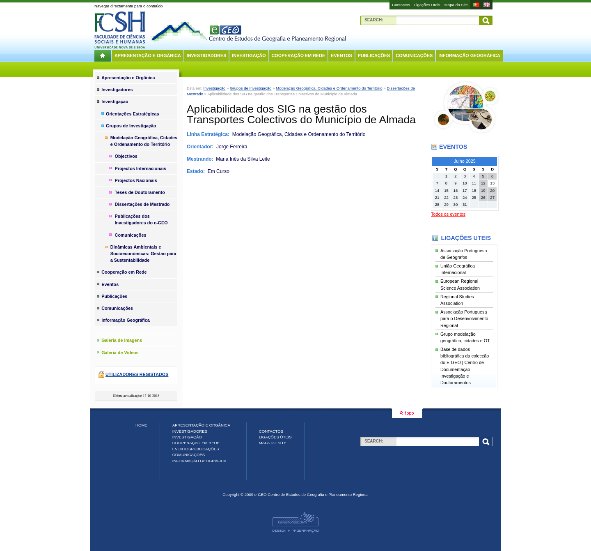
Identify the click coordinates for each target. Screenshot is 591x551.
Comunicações (414, 55)
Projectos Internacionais (140, 168)
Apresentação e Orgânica (148, 55)
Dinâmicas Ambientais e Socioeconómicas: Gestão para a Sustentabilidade (143, 253)
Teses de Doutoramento (140, 192)
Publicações (374, 55)
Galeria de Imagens (121, 340)
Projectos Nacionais (136, 180)
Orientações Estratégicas (132, 113)
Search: (373, 20)
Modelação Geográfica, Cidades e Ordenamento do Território (329, 88)
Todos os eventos (448, 214)
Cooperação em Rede (298, 55)
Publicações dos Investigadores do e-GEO (141, 219)
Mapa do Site (456, 4)
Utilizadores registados (136, 374)
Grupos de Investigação (250, 88)
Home (141, 425)
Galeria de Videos (119, 352)
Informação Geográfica (469, 55)
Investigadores (207, 55)
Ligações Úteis (427, 4)
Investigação (249, 55)
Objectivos (126, 156)
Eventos (341, 55)
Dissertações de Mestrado (142, 204)
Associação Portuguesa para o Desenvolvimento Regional (464, 318)
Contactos (401, 4)
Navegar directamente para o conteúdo (128, 6)
